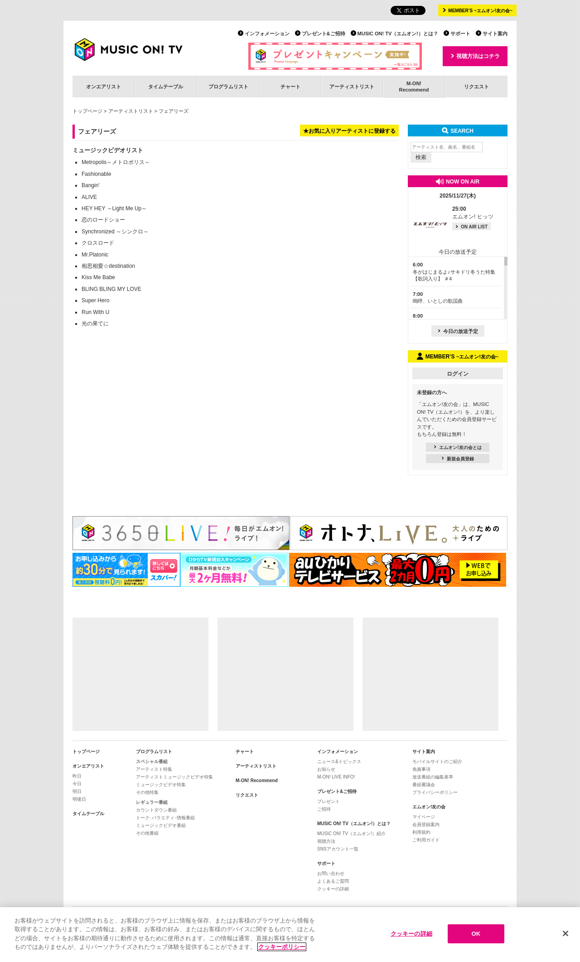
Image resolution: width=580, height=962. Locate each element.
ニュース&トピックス (339, 761)
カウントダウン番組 (156, 809)
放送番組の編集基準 (432, 776)
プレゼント (328, 801)
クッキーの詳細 (333, 888)
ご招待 (324, 809)
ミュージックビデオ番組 (161, 825)
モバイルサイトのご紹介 (437, 761)
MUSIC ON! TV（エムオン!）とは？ (398, 33)
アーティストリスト (351, 86)
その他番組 (147, 833)
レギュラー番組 (152, 802)
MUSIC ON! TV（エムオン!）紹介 (351, 833)
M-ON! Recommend (257, 780)
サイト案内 (495, 33)
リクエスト (476, 86)
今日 (77, 783)
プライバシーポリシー (435, 792)
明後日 (79, 799)
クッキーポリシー (281, 948)
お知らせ (326, 769)
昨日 (77, 775)
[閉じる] (565, 935)
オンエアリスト (103, 86)
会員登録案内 (426, 824)
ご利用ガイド (426, 839)
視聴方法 (326, 841)
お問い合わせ (330, 873)
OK (475, 934)
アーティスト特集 (154, 769)
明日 (77, 791)
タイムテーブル (165, 86)
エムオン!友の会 (428, 806)
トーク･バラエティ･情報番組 (165, 817)
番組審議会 (423, 784)
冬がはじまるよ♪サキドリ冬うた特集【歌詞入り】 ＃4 (454, 271)
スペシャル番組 (152, 761)
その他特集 (147, 792)
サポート (460, 33)
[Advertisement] (140, 674)
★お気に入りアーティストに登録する (349, 131)
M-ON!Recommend (414, 86)
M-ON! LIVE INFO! (336, 776)
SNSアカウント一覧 (337, 848)
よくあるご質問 (333, 881)
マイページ (423, 816)
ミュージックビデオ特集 (161, 784)
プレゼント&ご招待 (323, 33)
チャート (290, 86)
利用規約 (421, 832)
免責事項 (421, 769)
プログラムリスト (228, 86)
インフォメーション (267, 33)
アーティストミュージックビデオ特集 (174, 776)
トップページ (87, 111)
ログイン (458, 374)
